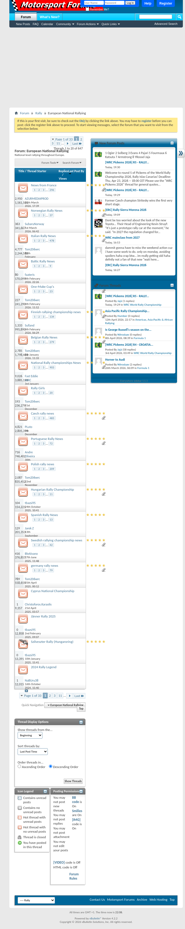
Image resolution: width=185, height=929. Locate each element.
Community (63, 24)
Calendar (47, 24)
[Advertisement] (96, 67)
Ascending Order (31, 767)
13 (51, 519)
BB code (75, 800)
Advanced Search (166, 23)
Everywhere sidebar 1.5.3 (134, 381)
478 (52, 240)
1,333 (18, 325)
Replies (63, 171)
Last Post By (76, 172)
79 (51, 570)
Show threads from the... (35, 730)
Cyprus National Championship (52, 591)
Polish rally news (42, 464)
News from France (44, 185)
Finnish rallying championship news (56, 312)
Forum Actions (86, 24)
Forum (26, 17)
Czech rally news (42, 413)
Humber (122, 316)
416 (17, 554)
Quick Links (109, 24)
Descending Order (63, 767)
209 (52, 469)
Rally (38, 113)
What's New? (50, 17)
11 (58, 143)
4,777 (18, 249)
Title (21, 171)
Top (81, 709)
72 (51, 443)
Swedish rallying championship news (56, 540)
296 (52, 190)
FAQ (36, 24)
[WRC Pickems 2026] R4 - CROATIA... (129, 345)
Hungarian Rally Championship (52, 489)
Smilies (77, 811)
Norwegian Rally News (46, 210)
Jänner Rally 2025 (43, 616)
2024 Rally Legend (43, 667)
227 (17, 300)
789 (17, 579)
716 (17, 452)
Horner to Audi (115, 359)
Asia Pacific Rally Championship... (127, 311)
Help (147, 3)
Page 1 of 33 (64, 139)
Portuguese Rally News (47, 439)
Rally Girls (38, 388)
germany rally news (44, 566)
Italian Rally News (43, 236)
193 (17, 401)
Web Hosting (158, 899)
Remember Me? (97, 9)
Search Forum (71, 162)
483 (52, 418)
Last (77, 143)
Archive (142, 899)
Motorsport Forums (121, 899)
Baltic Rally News (43, 261)
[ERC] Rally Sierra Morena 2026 (125, 210)
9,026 (18, 376)
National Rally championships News (56, 363)
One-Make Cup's (42, 287)
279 (52, 342)
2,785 (18, 351)
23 (51, 291)
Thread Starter (36, 171)
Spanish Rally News (44, 515)
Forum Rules (74, 876)
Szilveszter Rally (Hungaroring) (52, 642)
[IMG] (76, 820)
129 (17, 528)
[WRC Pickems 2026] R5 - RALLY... (127, 162)
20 (51, 393)
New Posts (23, 24)
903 (52, 367)
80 (16, 275)
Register (165, 3)
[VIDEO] (59, 862)
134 (52, 316)
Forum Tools (49, 162)
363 (17, 224)
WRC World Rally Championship (143, 304)
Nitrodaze (123, 334)
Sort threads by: (29, 746)
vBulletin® (95, 918)
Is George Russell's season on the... (128, 330)
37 (51, 215)
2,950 (18, 198)
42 (51, 545)
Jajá (119, 301)
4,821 (18, 427)
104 (17, 503)
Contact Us (97, 899)
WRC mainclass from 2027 (122, 237)
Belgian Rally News (44, 337)
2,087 (18, 477)
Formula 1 (140, 338)
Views (63, 178)
